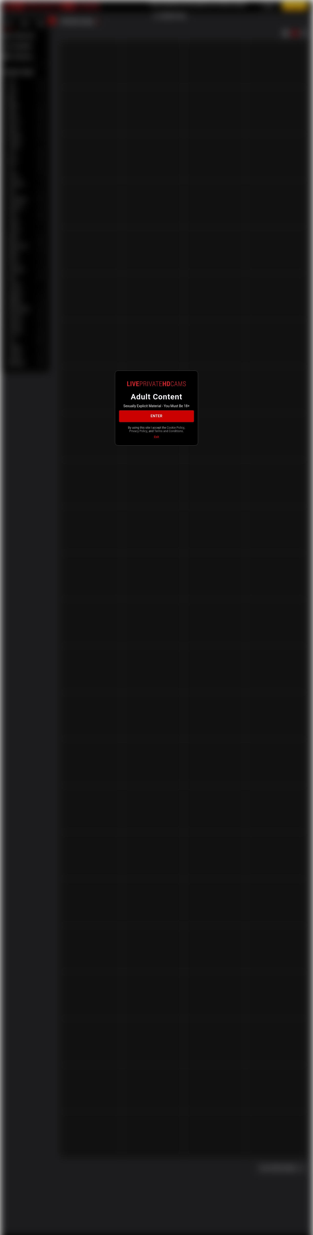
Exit (156, 437)
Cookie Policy (175, 427)
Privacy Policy (138, 431)
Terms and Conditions (168, 431)
